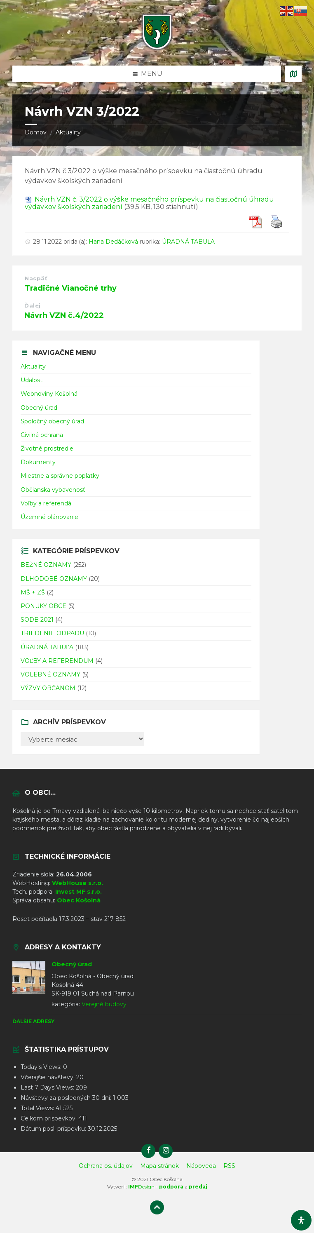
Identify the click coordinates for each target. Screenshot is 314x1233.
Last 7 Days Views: (48, 1087)
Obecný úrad (39, 407)
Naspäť (36, 278)
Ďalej (32, 305)
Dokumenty (38, 462)
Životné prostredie (47, 448)
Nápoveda (201, 1166)
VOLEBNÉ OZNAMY (50, 674)
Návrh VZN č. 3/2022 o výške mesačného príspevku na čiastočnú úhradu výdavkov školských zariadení (149, 203)
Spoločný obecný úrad (52, 421)
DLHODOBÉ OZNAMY (54, 578)
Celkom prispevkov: (49, 1118)
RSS (229, 1166)
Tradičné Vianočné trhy (71, 288)
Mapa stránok (159, 1166)
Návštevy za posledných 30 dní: (67, 1097)
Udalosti (32, 380)
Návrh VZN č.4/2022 (64, 315)
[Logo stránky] (157, 49)
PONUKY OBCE (43, 606)
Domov (36, 132)
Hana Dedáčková (113, 241)
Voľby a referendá (46, 503)
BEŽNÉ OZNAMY (46, 564)
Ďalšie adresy (33, 1021)
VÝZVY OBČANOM (48, 688)
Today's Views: (42, 1067)
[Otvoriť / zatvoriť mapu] (293, 74)
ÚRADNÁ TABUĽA (188, 241)
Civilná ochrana (42, 435)
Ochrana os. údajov (106, 1166)
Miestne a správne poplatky (60, 475)
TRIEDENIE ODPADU (52, 633)
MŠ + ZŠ (33, 592)
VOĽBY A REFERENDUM (57, 661)
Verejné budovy (104, 1004)
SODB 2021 (37, 619)
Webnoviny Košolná (49, 393)
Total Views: (38, 1108)
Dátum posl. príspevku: (54, 1128)
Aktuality (68, 132)
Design (141, 1187)
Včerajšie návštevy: (48, 1077)
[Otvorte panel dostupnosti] (301, 1220)
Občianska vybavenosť (53, 489)
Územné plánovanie (49, 517)
